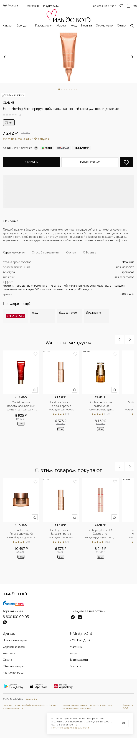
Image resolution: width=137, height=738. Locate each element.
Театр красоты (79, 660)
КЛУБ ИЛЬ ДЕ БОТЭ (82, 640)
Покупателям (50, 6)
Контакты (75, 666)
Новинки (86, 25)
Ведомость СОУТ (128, 707)
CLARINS (8, 102)
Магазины (33, 6)
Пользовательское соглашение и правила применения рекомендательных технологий (87, 707)
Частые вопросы (13, 672)
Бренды (22, 25)
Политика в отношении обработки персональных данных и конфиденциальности (30, 707)
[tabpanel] (68, 278)
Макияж (61, 25)
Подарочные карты (15, 640)
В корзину (31, 162)
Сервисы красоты (14, 647)
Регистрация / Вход (104, 6)
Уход (74, 25)
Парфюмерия (43, 25)
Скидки (121, 25)
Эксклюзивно (104, 25)
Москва (10, 6)
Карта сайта (31, 699)
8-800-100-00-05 (16, 617)
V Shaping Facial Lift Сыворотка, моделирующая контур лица (100, 533)
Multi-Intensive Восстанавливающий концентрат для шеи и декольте (21, 406)
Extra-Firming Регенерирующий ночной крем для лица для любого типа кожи (21, 533)
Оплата (7, 660)
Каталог (8, 25)
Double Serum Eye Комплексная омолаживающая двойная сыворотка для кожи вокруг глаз (101, 406)
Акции (73, 653)
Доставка (9, 653)
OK (123, 723)
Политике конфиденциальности (70, 727)
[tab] (14, 253)
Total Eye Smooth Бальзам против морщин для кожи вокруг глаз (61, 406)
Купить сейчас (90, 162)
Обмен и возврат (14, 666)
